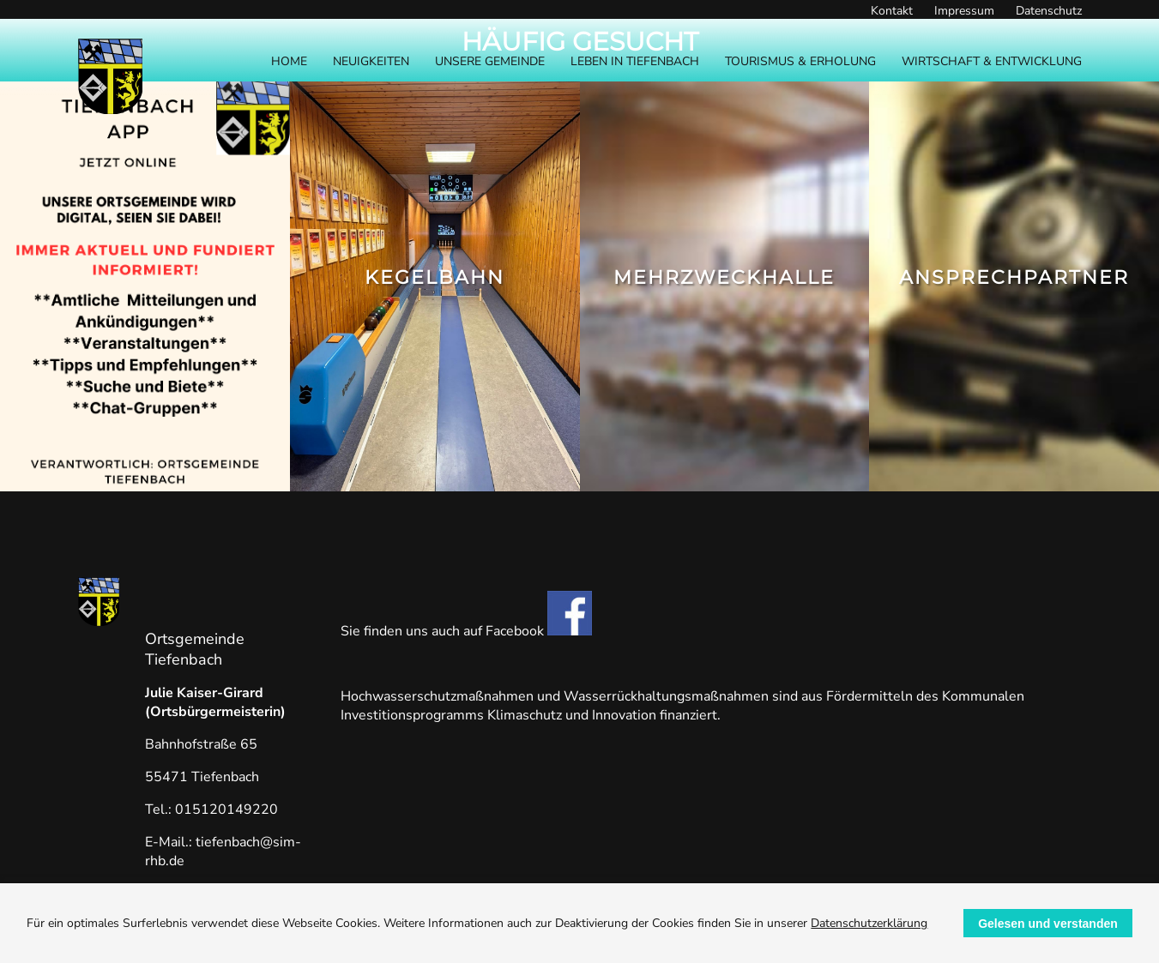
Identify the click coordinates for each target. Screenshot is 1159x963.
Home (289, 61)
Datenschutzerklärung (869, 923)
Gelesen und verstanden (1048, 923)
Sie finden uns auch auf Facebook (466, 631)
